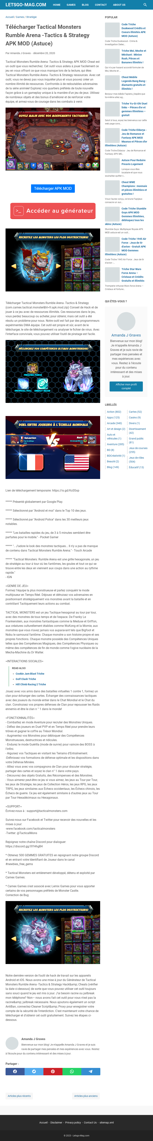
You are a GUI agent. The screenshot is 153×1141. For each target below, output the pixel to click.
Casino (135, 417)
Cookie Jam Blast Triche (30, 673)
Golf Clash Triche (26, 679)
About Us (119, 4)
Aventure (115, 444)
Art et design (116, 428)
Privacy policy (73, 1122)
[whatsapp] (71, 1071)
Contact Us (90, 1122)
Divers (134, 423)
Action (114, 411)
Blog (85, 4)
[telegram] (90, 1071)
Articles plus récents (19, 1095)
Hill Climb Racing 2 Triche (31, 684)
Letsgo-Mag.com (26, 4)
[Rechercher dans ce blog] (145, 5)
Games (71, 4)
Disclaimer (56, 1122)
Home (56, 4)
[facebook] (15, 1071)
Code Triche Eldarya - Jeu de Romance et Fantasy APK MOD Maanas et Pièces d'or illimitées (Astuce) (126, 137)
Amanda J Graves (126, 335)
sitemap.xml (107, 1122)
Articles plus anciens (86, 1095)
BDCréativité (116, 455)
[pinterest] (52, 1071)
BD (110, 450)
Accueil (43, 1122)
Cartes (135, 411)
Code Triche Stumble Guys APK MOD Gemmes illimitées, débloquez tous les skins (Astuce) (125, 216)
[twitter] (34, 1071)
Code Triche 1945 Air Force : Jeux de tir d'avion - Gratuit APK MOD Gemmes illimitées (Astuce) (125, 246)
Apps (113, 417)
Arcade (114, 423)
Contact (101, 4)
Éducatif (136, 467)
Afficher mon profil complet (126, 386)
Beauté (113, 461)
